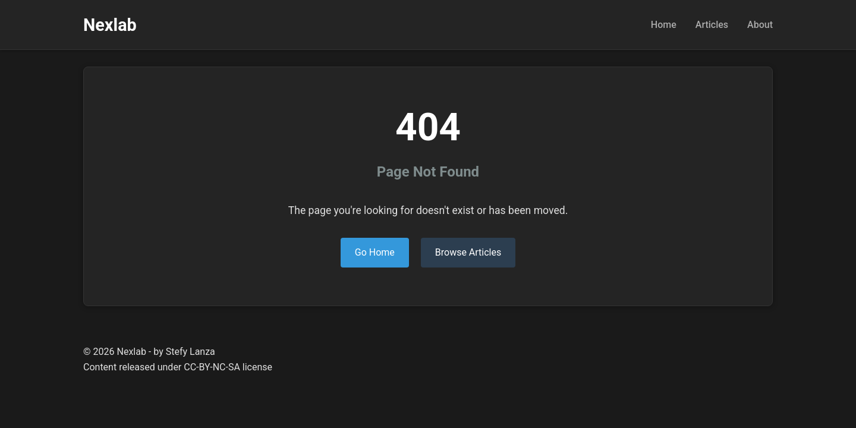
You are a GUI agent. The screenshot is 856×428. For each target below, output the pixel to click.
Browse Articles (468, 252)
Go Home (375, 252)
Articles (712, 24)
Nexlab (110, 25)
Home (663, 24)
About (760, 24)
